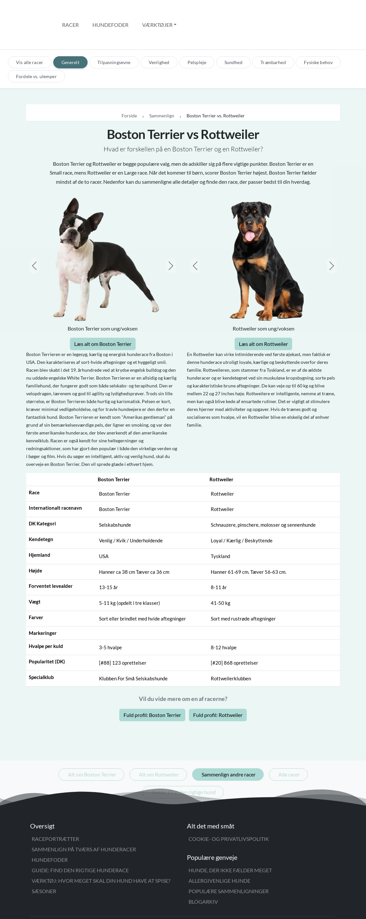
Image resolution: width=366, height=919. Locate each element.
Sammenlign (161, 88)
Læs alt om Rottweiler (263, 316)
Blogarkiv (203, 874)
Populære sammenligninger (229, 863)
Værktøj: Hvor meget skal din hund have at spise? (101, 853)
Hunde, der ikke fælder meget (230, 842)
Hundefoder (110, 11)
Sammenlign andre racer (229, 746)
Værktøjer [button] (157, 11)
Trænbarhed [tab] (273, 34)
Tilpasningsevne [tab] (113, 34)
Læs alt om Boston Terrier (102, 316)
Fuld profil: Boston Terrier (152, 687)
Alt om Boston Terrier (92, 746)
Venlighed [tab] (159, 34)
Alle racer (289, 746)
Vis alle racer (29, 34)
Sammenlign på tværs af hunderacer (84, 821)
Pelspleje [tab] (197, 34)
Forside (129, 88)
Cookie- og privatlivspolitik (229, 811)
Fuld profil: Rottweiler (217, 687)
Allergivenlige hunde (219, 853)
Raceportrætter (55, 811)
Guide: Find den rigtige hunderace (80, 842)
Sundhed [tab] (233, 34)
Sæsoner (44, 863)
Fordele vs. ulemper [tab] (36, 48)
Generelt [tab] (70, 34)
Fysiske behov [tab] (318, 34)
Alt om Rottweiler (159, 746)
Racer (70, 11)
